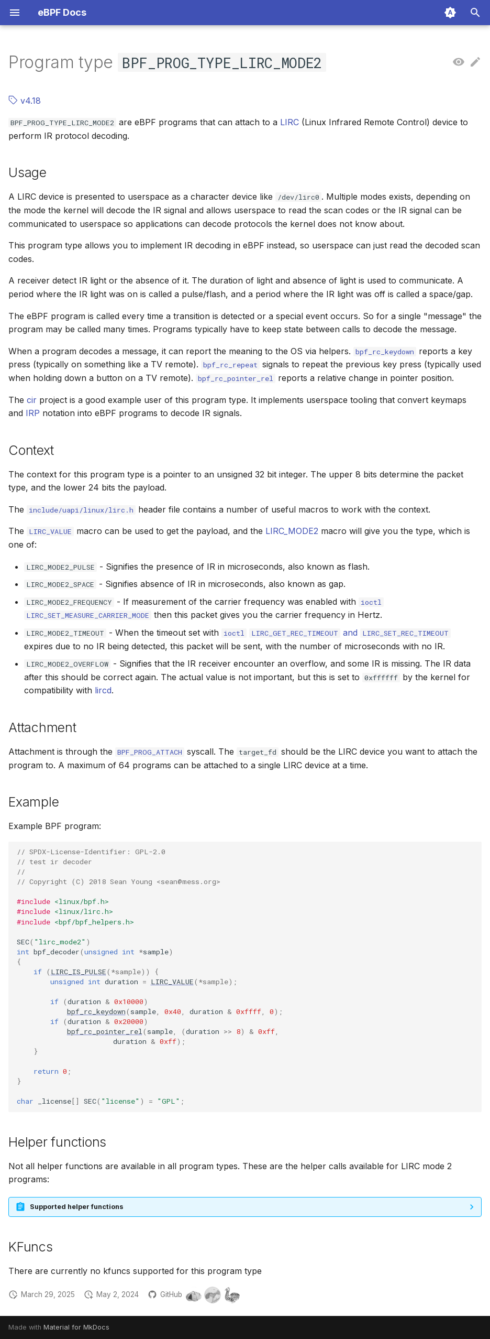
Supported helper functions (77, 1207)
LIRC (289, 122)
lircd (103, 690)
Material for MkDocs (76, 1327)
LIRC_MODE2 (291, 531)
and (350, 632)
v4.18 (24, 100)
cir (32, 400)
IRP (33, 413)
